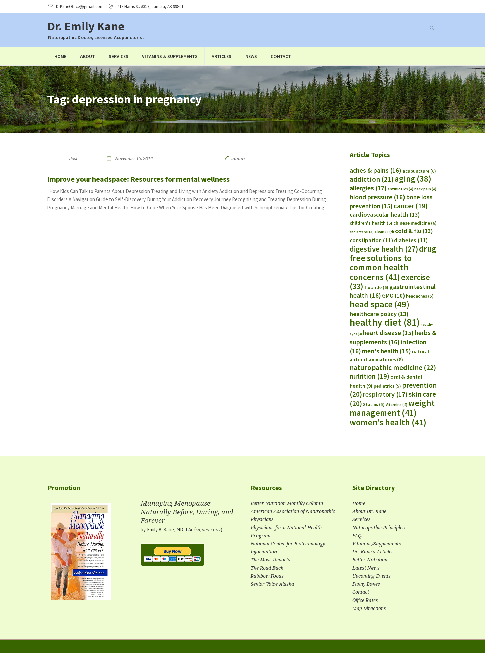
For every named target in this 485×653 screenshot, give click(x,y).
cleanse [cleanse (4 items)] (384, 231)
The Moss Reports (270, 560)
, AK (150, 6)
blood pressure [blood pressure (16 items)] (377, 197)
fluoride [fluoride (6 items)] (376, 287)
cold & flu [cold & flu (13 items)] (414, 231)
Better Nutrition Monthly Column (287, 503)
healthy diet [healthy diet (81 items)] (385, 322)
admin (238, 158)
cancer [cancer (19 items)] (411, 206)
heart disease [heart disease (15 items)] (388, 333)
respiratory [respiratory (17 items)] (385, 394)
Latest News (366, 568)
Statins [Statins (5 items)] (374, 404)
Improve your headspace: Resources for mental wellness (138, 179)
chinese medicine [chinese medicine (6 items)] (415, 223)
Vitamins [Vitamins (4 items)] (396, 404)
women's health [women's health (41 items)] (388, 422)
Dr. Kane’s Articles (373, 551)
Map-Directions (369, 608)
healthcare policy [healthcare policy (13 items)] (379, 314)
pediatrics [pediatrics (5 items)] (387, 386)
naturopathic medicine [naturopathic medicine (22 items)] (393, 367)
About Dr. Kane (369, 511)
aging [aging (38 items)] (413, 179)
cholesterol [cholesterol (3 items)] (362, 232)
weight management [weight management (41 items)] (392, 408)
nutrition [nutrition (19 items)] (369, 376)
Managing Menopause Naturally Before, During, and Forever (187, 512)
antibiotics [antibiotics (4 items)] (400, 188)
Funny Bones (366, 584)
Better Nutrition (369, 560)
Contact (360, 592)
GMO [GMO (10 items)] (393, 295)
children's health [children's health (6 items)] (371, 223)
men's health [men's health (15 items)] (386, 351)
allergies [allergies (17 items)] (368, 188)
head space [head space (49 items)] (379, 304)
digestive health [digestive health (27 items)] (384, 249)
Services (361, 519)
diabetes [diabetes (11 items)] (411, 240)
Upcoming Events (371, 576)
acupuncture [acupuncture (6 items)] (419, 171)
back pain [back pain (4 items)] (425, 188)
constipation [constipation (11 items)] (371, 240)
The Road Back (267, 568)
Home (358, 503)
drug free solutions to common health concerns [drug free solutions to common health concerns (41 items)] (393, 262)
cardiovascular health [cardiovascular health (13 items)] (385, 214)
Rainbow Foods (267, 576)
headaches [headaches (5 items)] (420, 296)
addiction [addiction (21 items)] (372, 179)
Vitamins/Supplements (376, 543)
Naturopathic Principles (378, 527)
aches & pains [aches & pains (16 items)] (375, 170)
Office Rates (365, 600)
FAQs (358, 535)
